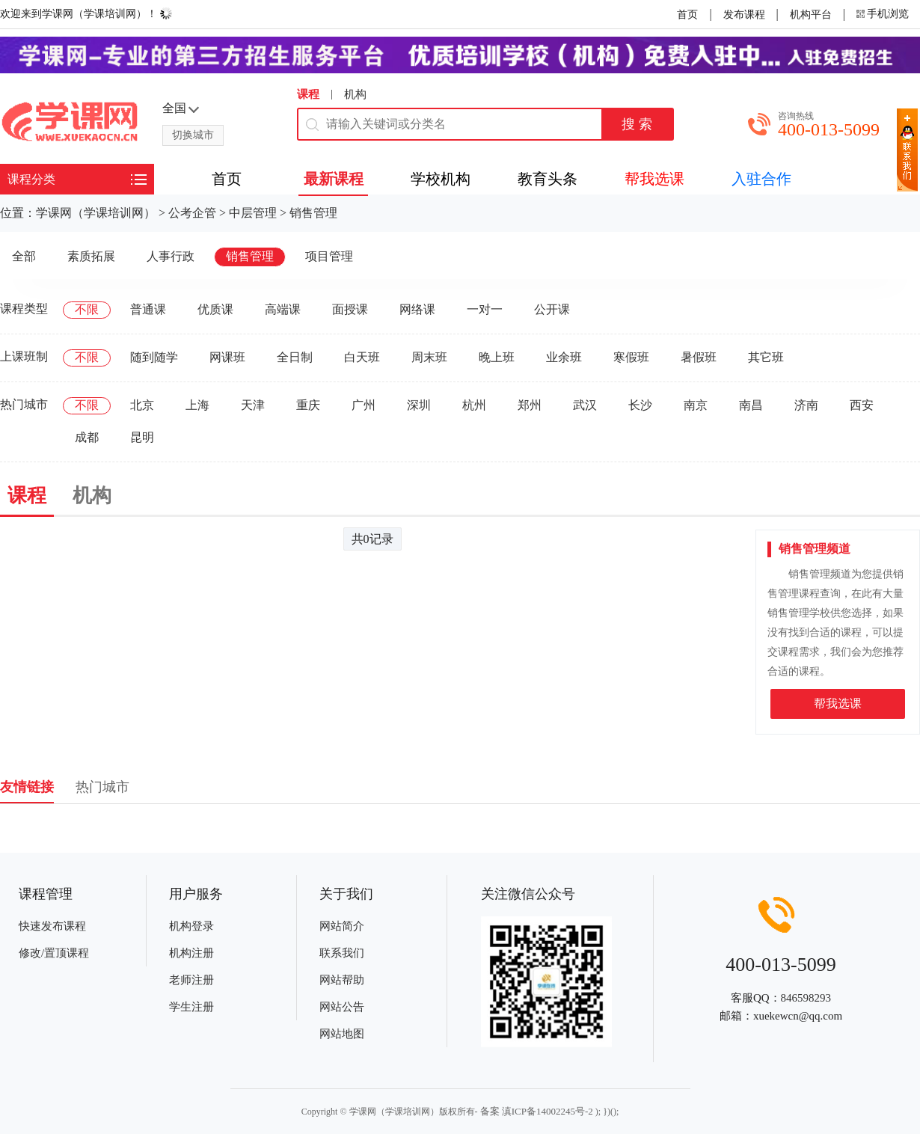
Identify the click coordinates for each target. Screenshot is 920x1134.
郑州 (530, 405)
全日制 (295, 357)
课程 (308, 94)
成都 (87, 437)
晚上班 (497, 357)
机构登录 (191, 926)
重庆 (308, 405)
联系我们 (341, 953)
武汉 (585, 405)
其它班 (766, 357)
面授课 (350, 309)
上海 (197, 405)
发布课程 (744, 14)
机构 (355, 94)
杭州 (474, 405)
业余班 (564, 357)
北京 (142, 405)
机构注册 (191, 953)
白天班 (362, 357)
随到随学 (154, 357)
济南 (806, 405)
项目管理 (329, 256)
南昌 (751, 405)
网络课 (417, 309)
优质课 (215, 309)
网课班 (227, 357)
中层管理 (253, 212)
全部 (24, 256)
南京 (696, 405)
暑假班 (699, 357)
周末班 (429, 357)
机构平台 (811, 14)
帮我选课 (838, 703)
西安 (862, 405)
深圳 (419, 405)
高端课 (283, 309)
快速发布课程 (52, 926)
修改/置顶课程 (54, 953)
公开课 (552, 309)
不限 (87, 309)
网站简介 (341, 926)
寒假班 (631, 357)
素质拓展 (91, 256)
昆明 (142, 437)
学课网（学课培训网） (96, 212)
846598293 (806, 998)
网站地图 (341, 1034)
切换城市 (193, 135)
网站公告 (341, 1007)
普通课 (148, 309)
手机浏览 (888, 13)
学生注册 (191, 1007)
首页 (687, 14)
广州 (363, 405)
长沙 (640, 405)
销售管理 (313, 212)
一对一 (485, 309)
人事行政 (170, 256)
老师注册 (191, 980)
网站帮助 (341, 980)
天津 (253, 405)
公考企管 (192, 212)
